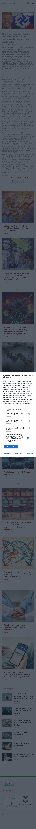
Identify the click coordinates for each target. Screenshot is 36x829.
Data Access (18, 453)
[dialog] (18, 414)
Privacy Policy (29, 453)
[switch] (28, 414)
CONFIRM (11, 446)
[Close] (32, 375)
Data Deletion (7, 453)
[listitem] (18, 409)
